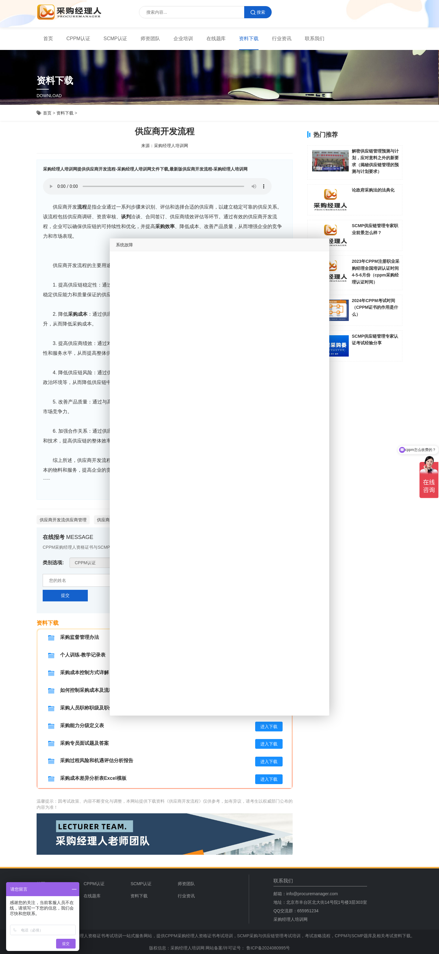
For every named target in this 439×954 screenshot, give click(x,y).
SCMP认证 (115, 38)
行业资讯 (281, 38)
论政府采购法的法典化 (373, 190)
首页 (48, 38)
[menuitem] (48, 38)
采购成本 (77, 314)
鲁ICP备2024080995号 (267, 947)
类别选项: (53, 562)
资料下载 (249, 38)
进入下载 (268, 726)
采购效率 (165, 226)
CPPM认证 (78, 38)
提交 (65, 595)
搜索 (258, 12)
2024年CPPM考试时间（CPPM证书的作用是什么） (375, 307)
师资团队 (150, 38)
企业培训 (183, 38)
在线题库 (216, 38)
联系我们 (314, 38)
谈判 (126, 216)
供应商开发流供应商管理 (63, 519)
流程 (82, 206)
